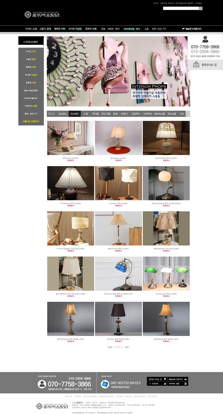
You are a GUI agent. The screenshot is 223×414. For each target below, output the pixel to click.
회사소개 (68, 396)
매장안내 (128, 396)
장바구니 (171, 3)
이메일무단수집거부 (106, 396)
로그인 (155, 3)
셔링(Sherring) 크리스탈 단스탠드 (166, 248)
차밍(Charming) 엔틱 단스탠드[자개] (166, 203)
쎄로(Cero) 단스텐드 (118, 158)
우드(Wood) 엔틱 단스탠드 (70, 203)
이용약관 (77, 396)
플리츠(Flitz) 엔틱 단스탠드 (118, 248)
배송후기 (190, 3)
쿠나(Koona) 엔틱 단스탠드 (166, 294)
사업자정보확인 (139, 396)
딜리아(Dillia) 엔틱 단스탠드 (166, 158)
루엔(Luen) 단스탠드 (71, 158)
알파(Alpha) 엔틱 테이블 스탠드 (166, 339)
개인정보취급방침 (90, 396)
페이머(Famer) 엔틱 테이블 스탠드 (70, 339)
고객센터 (198, 3)
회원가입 (163, 3)
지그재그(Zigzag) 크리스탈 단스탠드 (71, 248)
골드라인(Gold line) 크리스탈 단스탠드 (71, 294)
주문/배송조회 (181, 3)
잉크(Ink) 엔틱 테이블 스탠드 (118, 339)
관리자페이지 (152, 396)
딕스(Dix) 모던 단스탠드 (118, 203)
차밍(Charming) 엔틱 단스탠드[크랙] (118, 294)
